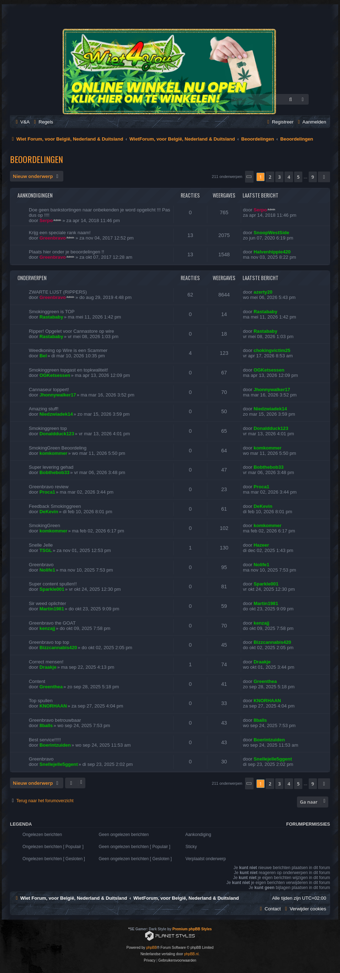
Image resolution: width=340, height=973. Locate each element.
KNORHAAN (53, 706)
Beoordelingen (36, 159)
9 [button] (313, 177)
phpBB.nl (191, 954)
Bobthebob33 (54, 472)
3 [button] (279, 177)
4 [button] (288, 177)
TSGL (45, 550)
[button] (249, 177)
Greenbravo (52, 238)
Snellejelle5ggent (58, 764)
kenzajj (47, 628)
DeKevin (48, 511)
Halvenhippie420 (272, 251)
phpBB (151, 948)
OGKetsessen (54, 375)
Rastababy (51, 317)
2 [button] (270, 177)
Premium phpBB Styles (192, 929)
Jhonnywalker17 (57, 395)
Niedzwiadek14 (56, 414)
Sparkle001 (51, 589)
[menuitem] (22, 122)
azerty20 (263, 292)
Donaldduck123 (56, 433)
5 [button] (298, 177)
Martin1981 (51, 608)
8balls (46, 725)
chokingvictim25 (272, 350)
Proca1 (47, 492)
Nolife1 (47, 570)
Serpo (46, 220)
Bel (43, 355)
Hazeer (261, 545)
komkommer (53, 453)
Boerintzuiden (55, 745)
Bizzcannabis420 (58, 647)
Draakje (48, 667)
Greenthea (51, 686)
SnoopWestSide (271, 232)
